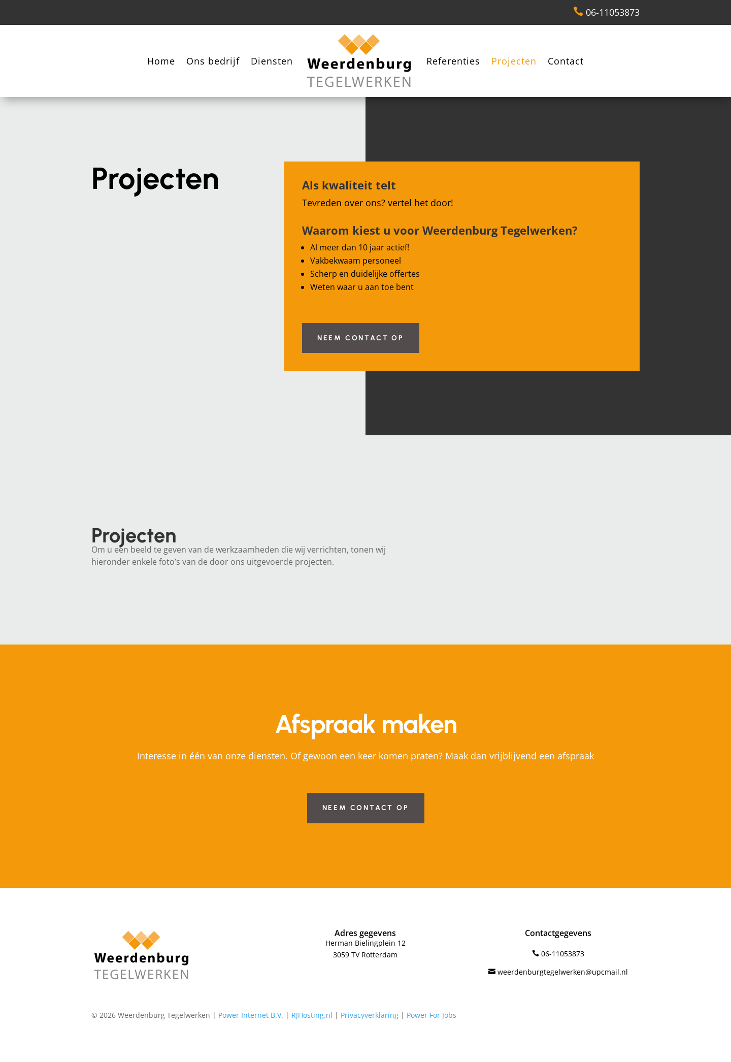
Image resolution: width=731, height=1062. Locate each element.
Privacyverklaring (369, 1015)
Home (161, 61)
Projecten (514, 61)
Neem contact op (360, 338)
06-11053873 (606, 12)
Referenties (453, 61)
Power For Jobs (431, 1015)
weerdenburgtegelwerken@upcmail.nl (558, 972)
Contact (566, 61)
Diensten (272, 61)
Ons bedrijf (213, 61)
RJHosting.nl (312, 1015)
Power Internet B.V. (250, 1015)
